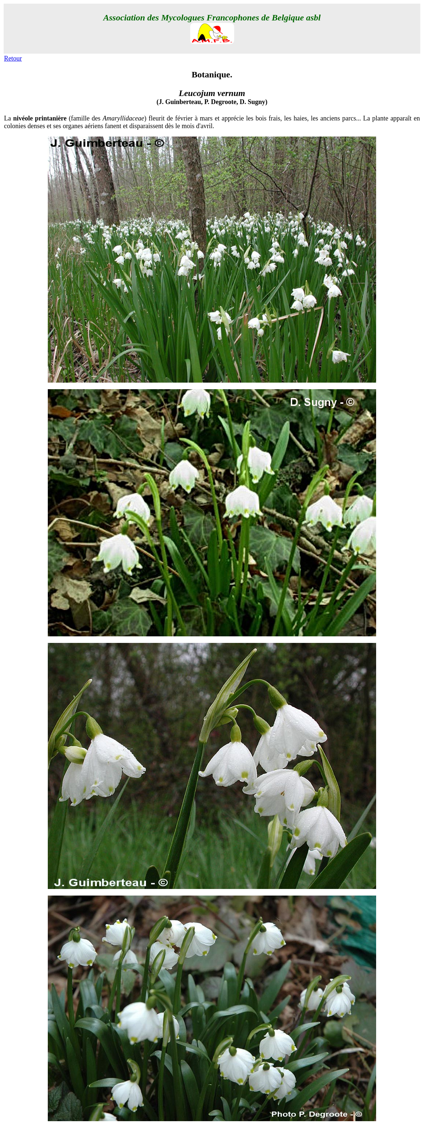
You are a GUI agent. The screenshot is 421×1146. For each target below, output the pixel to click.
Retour (13, 58)
